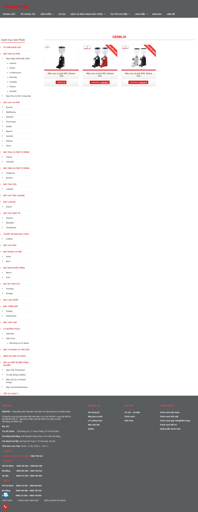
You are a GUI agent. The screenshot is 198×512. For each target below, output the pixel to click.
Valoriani (10, 334)
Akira (8, 146)
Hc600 (9, 126)
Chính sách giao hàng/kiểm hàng (175, 421)
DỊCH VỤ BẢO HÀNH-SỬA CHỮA (88, 14)
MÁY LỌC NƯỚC (11, 300)
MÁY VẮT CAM (10, 322)
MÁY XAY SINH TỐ (11, 213)
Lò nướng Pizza (95, 421)
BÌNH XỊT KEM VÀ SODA (14, 356)
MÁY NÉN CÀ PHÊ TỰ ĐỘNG (16, 168)
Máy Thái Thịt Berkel (15, 370)
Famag (9, 311)
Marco (9, 273)
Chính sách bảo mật (28, 500)
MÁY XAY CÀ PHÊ (11, 102)
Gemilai (12, 91)
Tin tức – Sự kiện (132, 412)
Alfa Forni (10, 338)
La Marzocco (15, 72)
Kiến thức (128, 421)
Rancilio (13, 77)
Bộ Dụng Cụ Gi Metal (19, 343)
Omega (9, 293)
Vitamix (9, 218)
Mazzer (9, 131)
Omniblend (11, 228)
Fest (8, 277)
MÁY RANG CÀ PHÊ (12, 252)
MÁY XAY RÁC (9, 245)
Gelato (91, 429)
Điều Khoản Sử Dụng (55, 500)
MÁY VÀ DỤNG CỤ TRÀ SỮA (16, 349)
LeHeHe (9, 189)
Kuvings (10, 289)
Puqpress (10, 173)
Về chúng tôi (94, 412)
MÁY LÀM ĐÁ (9, 202)
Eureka (9, 107)
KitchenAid (11, 316)
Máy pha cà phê (95, 416)
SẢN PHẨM (47, 14)
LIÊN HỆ (171, 14)
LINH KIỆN (141, 14)
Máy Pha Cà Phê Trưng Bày (18, 96)
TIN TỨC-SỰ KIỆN (120, 14)
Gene (8, 256)
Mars (8, 261)
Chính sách (129, 416)
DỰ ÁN (62, 14)
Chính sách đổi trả (168, 425)
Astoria (12, 63)
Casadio (13, 82)
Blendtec (10, 223)
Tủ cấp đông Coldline (16, 375)
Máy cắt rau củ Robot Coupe (16, 381)
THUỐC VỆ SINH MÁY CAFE (16, 234)
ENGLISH (157, 14)
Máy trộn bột (93, 425)
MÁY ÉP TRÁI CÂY (11, 284)
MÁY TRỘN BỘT (10, 306)
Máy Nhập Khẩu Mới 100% (18, 58)
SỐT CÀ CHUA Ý (10, 394)
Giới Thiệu (7, 500)
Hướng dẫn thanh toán (170, 429)
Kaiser (9, 207)
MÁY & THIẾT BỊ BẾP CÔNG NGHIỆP (16, 363)
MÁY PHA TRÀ (9, 184)
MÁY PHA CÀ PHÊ (11, 54)
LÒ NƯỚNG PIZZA (11, 329)
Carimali (10, 162)
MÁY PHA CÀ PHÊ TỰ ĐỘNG (16, 152)
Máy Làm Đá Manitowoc (17, 387)
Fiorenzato (11, 122)
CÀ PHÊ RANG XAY (12, 47)
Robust (9, 141)
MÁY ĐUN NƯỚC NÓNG (14, 268)
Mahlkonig (11, 112)
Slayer (12, 68)
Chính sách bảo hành (169, 412)
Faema (12, 86)
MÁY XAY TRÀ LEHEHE (14, 195)
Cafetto (9, 239)
